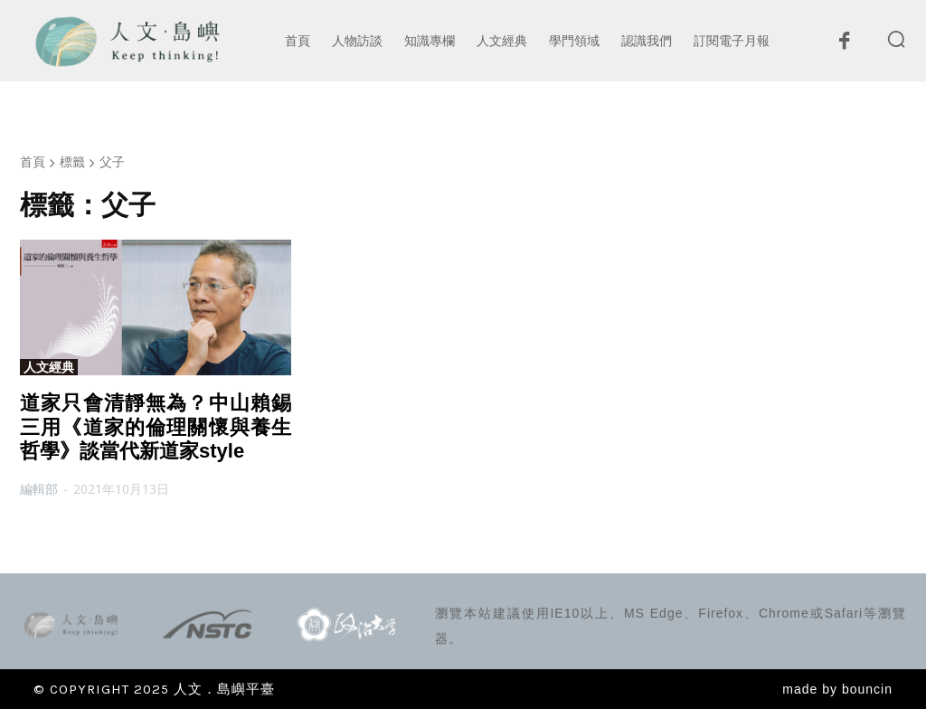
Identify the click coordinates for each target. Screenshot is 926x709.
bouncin (867, 689)
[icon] (843, 45)
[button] (896, 39)
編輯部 (39, 488)
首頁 (32, 161)
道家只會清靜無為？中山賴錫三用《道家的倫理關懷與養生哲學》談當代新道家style (155, 427)
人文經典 (49, 367)
